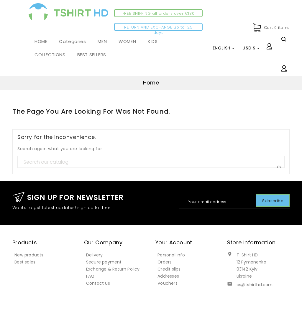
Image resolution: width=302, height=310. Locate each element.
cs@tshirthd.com (255, 285)
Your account (173, 242)
